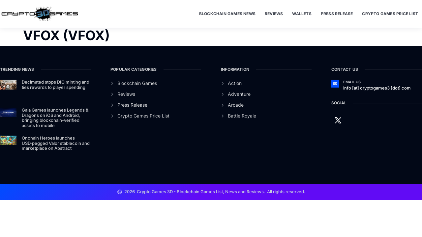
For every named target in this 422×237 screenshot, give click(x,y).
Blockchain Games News (227, 13)
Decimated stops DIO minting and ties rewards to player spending (55, 84)
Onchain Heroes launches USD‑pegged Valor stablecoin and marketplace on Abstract (56, 143)
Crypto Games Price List (390, 13)
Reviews (274, 13)
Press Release (337, 13)
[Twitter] (338, 120)
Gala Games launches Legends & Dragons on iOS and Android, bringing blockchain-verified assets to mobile (55, 117)
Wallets (301, 13)
